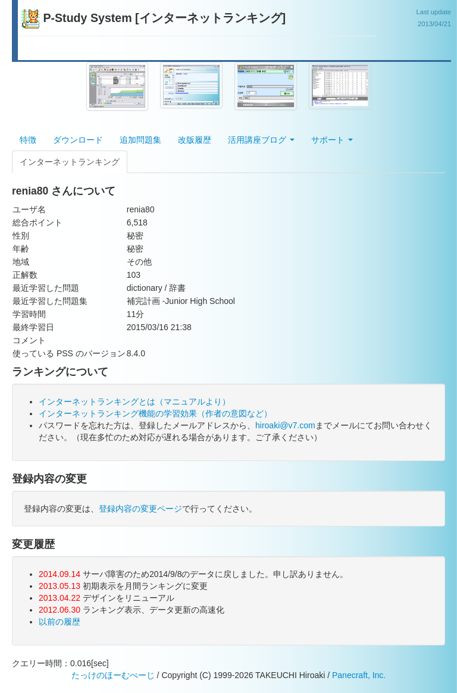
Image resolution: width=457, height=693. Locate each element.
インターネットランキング (70, 162)
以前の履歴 (59, 621)
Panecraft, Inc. (359, 675)
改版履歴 (194, 140)
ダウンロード (78, 140)
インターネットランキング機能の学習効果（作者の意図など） (155, 413)
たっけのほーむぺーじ (113, 675)
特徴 (28, 140)
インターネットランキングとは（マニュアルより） (134, 401)
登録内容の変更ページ (140, 508)
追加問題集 (140, 140)
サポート (332, 140)
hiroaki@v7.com (285, 425)
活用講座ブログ (261, 140)
